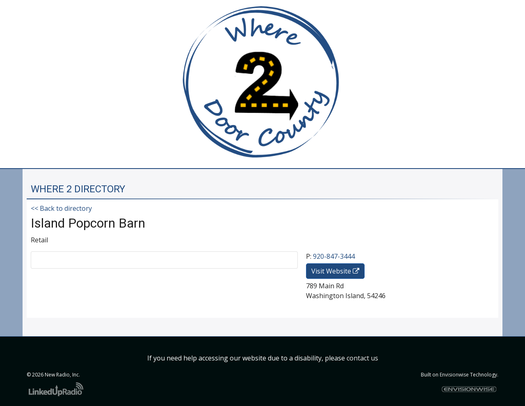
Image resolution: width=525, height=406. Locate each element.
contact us (362, 358)
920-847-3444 (334, 256)
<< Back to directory (61, 208)
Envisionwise (454, 374)
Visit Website (335, 271)
